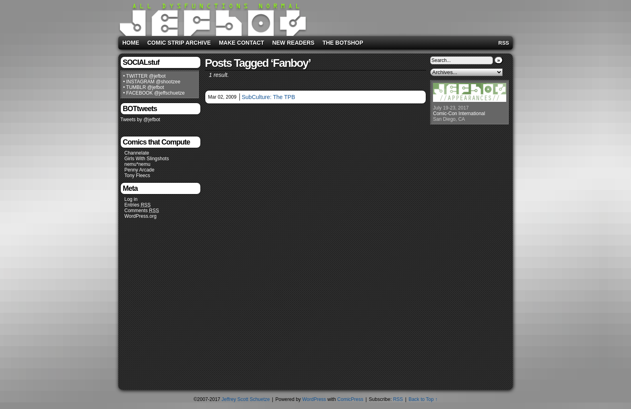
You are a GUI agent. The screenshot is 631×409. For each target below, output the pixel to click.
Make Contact (241, 42)
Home (130, 42)
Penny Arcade (139, 170)
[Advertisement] (410, 16)
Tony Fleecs (137, 175)
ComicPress (350, 399)
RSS (503, 43)
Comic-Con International (459, 113)
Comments (141, 211)
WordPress (314, 399)
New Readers (293, 42)
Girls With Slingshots (146, 158)
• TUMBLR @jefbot (143, 87)
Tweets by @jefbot (140, 119)
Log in (131, 199)
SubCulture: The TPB (268, 97)
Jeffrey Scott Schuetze (246, 399)
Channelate (136, 153)
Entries (137, 205)
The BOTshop (342, 42)
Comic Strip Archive (179, 42)
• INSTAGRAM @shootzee (151, 82)
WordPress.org (140, 216)
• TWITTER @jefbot (144, 76)
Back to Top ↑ (422, 399)
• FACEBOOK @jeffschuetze (154, 93)
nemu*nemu (137, 164)
